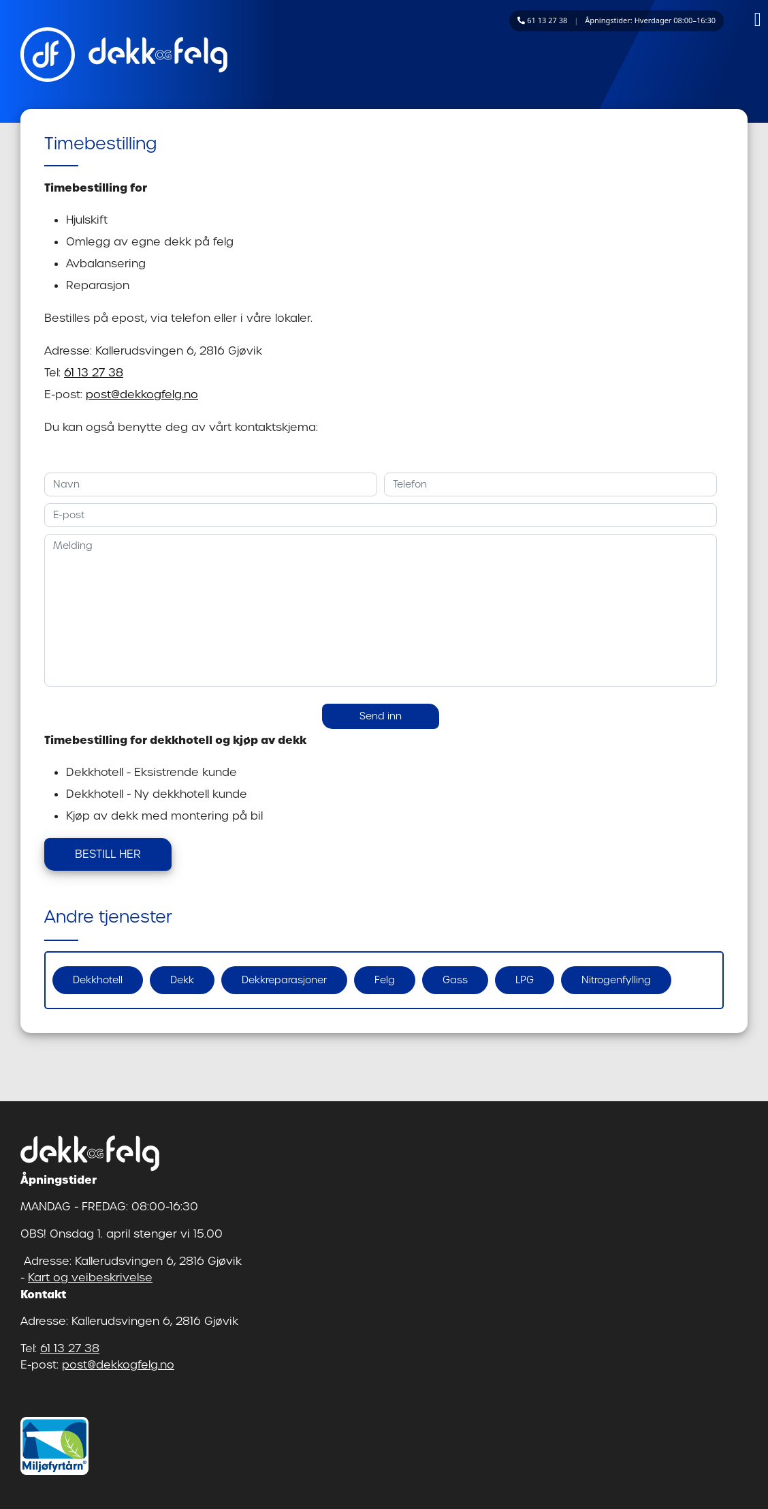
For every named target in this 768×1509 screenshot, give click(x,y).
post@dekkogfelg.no (142, 394)
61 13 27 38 (93, 372)
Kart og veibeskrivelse (90, 1277)
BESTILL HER (108, 854)
